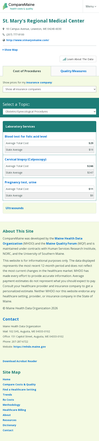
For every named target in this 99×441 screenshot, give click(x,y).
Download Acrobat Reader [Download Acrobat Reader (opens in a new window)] (20, 361)
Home (6, 379)
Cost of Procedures (27, 71)
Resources (9, 420)
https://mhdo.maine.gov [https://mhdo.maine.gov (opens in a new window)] (29, 346)
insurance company (39, 82)
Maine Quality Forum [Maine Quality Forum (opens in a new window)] (61, 243)
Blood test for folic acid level (26, 136)
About (7, 415)
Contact (11, 319)
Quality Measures (73, 71)
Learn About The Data (78, 59)
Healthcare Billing (14, 410)
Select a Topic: (16, 104)
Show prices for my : (28, 82)
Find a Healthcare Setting (19, 389)
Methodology (11, 404)
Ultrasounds (15, 208)
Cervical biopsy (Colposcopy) (25, 159)
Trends (7, 394)
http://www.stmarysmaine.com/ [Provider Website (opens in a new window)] (27, 40)
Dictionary (9, 425)
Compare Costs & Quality (19, 384)
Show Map (11, 49)
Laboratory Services (20, 126)
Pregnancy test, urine (20, 182)
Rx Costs (8, 399)
